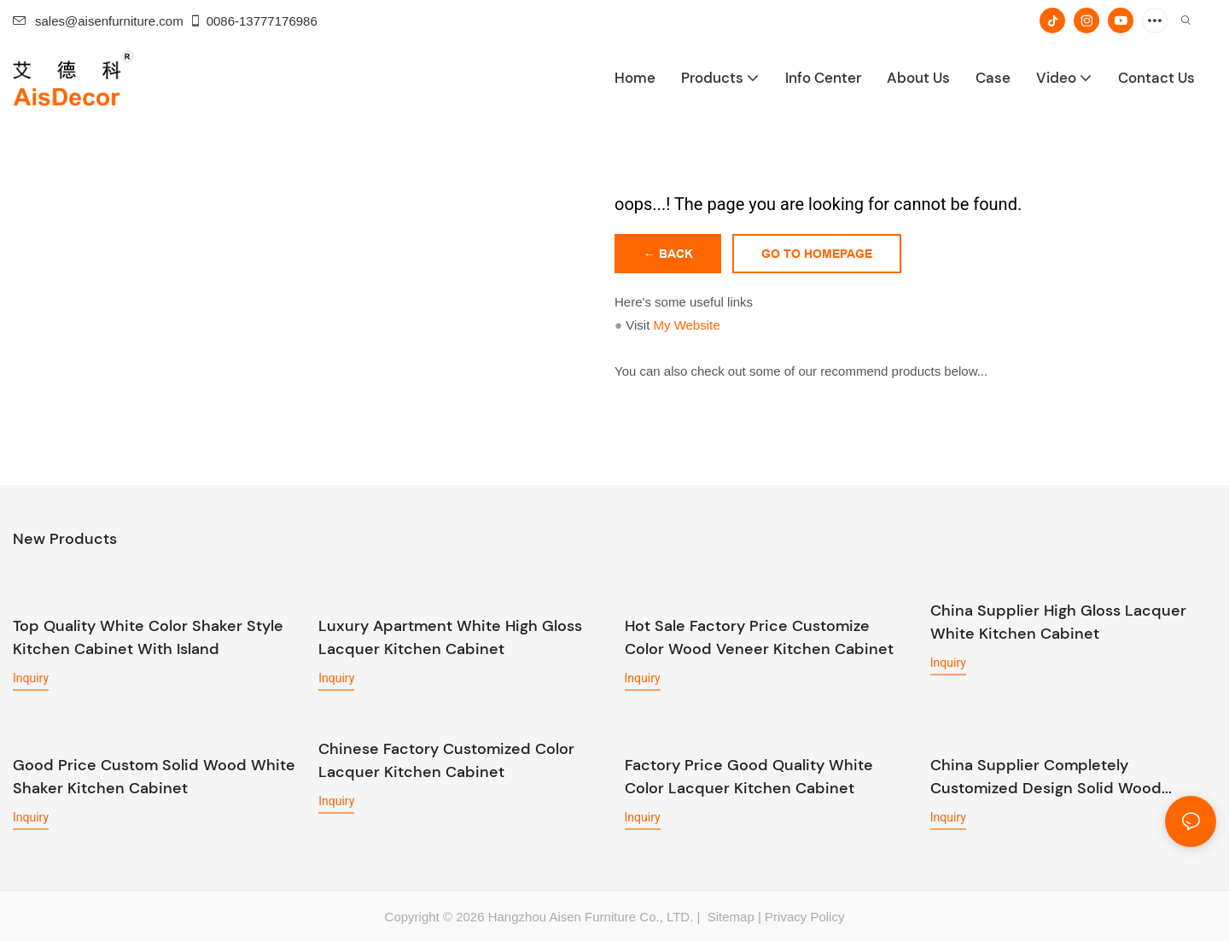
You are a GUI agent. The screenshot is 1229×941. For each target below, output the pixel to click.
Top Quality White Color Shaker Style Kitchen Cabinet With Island (148, 637)
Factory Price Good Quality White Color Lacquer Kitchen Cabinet (749, 776)
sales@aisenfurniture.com (98, 21)
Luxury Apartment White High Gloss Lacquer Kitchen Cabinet (450, 637)
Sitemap (729, 916)
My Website (686, 325)
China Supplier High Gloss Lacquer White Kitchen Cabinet (1058, 622)
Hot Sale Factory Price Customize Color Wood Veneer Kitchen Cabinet (759, 637)
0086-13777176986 (253, 21)
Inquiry (31, 678)
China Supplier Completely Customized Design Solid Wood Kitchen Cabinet (1046, 776)
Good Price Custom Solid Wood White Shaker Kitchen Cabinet (154, 776)
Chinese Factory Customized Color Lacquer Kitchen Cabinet (446, 760)
